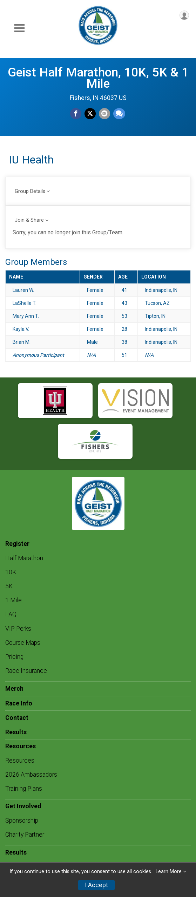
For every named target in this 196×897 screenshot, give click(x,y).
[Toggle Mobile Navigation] (19, 28)
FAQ (10, 614)
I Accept (96, 885)
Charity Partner (24, 834)
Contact (16, 717)
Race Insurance (26, 670)
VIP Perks (18, 628)
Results (16, 732)
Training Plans (23, 788)
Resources (19, 760)
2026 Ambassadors (31, 774)
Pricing (14, 656)
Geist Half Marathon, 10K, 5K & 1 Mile (98, 78)
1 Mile (13, 600)
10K (10, 572)
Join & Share (29, 220)
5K (9, 586)
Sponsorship (21, 820)
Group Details (30, 191)
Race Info (18, 703)
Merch (14, 688)
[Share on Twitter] (90, 113)
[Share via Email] (104, 113)
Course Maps (22, 642)
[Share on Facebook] (75, 113)
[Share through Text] (119, 113)
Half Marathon (24, 558)
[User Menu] (184, 15)
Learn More (169, 872)
